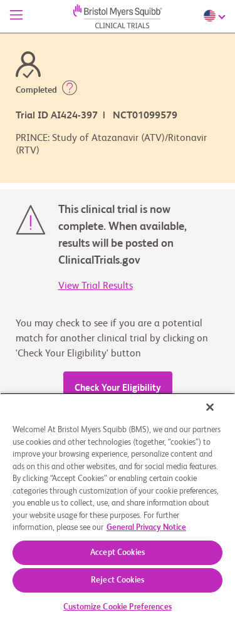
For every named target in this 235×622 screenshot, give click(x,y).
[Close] (210, 407)
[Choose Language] (216, 15)
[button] (69, 90)
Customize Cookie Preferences (117, 607)
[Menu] (16, 16)
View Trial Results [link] (95, 286)
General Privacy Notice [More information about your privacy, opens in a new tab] (146, 528)
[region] (117, 507)
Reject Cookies (117, 580)
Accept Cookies (117, 553)
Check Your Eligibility (118, 388)
